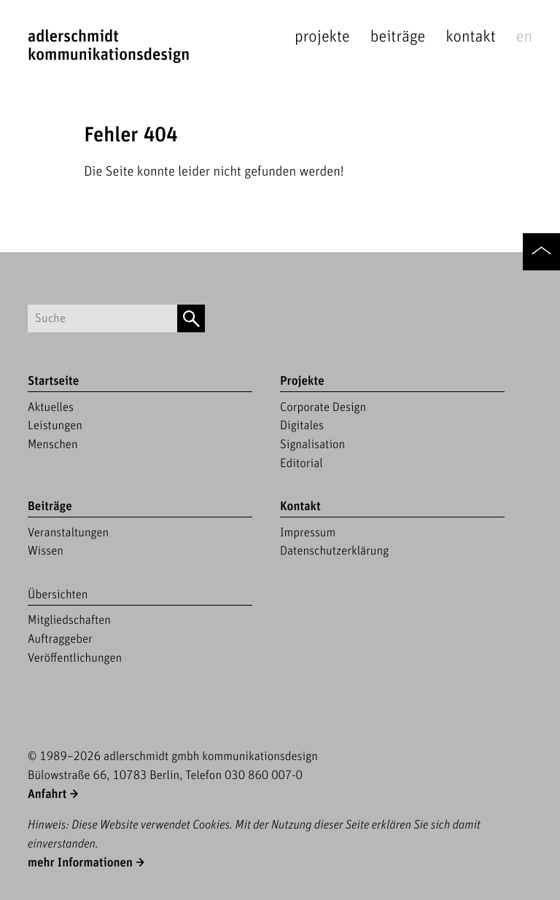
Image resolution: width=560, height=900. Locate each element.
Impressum (307, 532)
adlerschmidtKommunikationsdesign (109, 45)
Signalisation (312, 444)
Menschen (53, 444)
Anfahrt (47, 794)
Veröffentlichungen (75, 658)
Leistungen (55, 425)
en (524, 36)
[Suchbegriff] (102, 319)
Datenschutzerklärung (334, 550)
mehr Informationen (80, 862)
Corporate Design (323, 407)
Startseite (53, 381)
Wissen (45, 550)
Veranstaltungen (68, 532)
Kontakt (470, 36)
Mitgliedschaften (69, 620)
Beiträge (397, 36)
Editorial (301, 463)
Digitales (302, 425)
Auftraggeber (60, 639)
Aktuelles (51, 407)
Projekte (322, 36)
